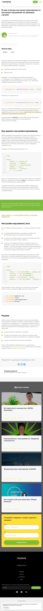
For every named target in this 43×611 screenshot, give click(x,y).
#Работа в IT (21, 448)
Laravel (12, 52)
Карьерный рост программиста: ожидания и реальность (21, 440)
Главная (21, 571)
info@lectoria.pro (21, 565)
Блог (21, 579)
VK (18, 348)
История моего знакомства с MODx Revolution (18, 409)
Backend (5, 52)
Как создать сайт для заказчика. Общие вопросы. (20, 500)
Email (5, 524)
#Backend (6, 418)
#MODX (20, 418)
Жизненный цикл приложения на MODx (20, 469)
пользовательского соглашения (15, 605)
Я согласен (6, 607)
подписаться (36, 587)
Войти (35, 1)
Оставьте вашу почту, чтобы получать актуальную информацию (15, 584)
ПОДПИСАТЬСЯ (21, 542)
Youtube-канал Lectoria (18, 346)
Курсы (21, 574)
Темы (5, 531)
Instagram (14, 348)
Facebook (22, 348)
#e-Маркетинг (8, 509)
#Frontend (13, 418)
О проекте (21, 577)
